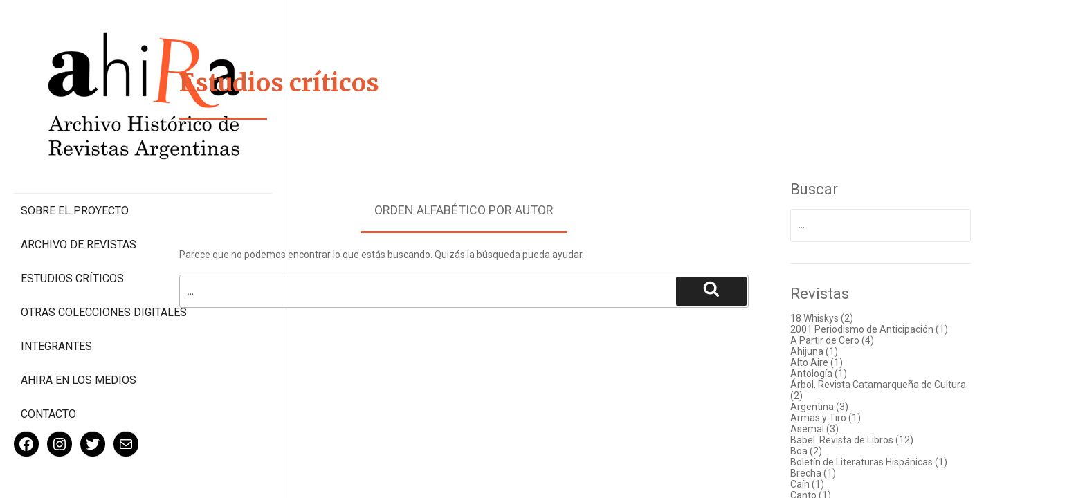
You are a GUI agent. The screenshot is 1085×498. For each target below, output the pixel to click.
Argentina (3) (841, 406)
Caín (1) (829, 484)
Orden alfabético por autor (485, 210)
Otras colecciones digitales (76, 261)
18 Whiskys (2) (843, 318)
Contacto (48, 369)
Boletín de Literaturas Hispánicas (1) (890, 462)
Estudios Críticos (72, 220)
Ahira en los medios (78, 335)
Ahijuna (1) (835, 351)
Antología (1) (840, 373)
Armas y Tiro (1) (847, 417)
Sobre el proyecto (75, 152)
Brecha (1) (834, 473)
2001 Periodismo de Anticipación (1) (890, 329)
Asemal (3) (836, 428)
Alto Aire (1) (838, 362)
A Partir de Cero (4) (853, 340)
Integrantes (56, 301)
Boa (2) (828, 450)
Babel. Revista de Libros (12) (873, 439)
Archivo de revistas (78, 186)
